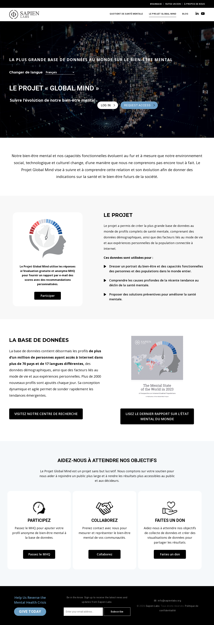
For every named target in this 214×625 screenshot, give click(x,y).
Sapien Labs (153, 606)
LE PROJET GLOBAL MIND (162, 14)
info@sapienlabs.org (169, 600)
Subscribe (117, 611)
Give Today (30, 611)
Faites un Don (173, 4)
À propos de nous (194, 4)
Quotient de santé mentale (126, 14)
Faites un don (170, 554)
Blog (185, 14)
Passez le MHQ (39, 554)
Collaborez (104, 554)
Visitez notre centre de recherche (46, 413)
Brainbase (156, 4)
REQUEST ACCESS (137, 105)
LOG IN (106, 105)
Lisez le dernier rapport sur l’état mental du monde (157, 416)
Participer (47, 296)
